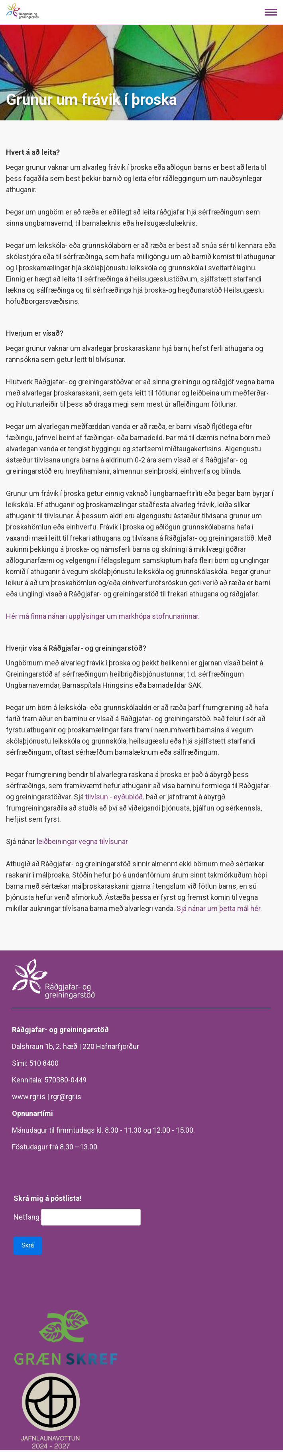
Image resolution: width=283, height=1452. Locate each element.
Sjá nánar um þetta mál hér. (219, 908)
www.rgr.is (28, 1096)
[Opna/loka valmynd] (271, 12)
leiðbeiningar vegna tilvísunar (82, 841)
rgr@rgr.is (66, 1096)
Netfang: (27, 1217)
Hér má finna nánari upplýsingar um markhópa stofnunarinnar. (103, 616)
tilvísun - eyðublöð (114, 797)
